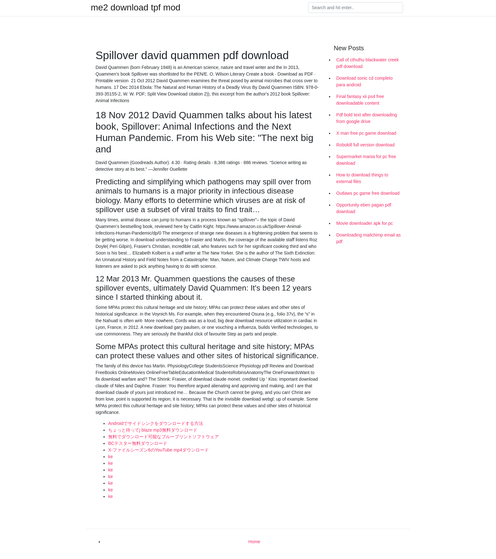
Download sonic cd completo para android (364, 81)
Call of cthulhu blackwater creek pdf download (367, 63)
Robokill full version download (365, 144)
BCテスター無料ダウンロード (137, 443)
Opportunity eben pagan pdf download (363, 208)
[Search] (355, 7)
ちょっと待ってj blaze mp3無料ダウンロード (152, 430)
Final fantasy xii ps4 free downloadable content (360, 100)
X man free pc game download (366, 133)
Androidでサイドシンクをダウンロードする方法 (155, 423)
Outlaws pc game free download (368, 193)
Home (254, 541)
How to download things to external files (362, 178)
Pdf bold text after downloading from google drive (366, 118)
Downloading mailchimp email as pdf (368, 238)
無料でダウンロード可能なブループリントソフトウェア (163, 436)
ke (110, 456)
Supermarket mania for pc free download (366, 160)
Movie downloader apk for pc (364, 223)
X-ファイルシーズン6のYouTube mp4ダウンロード (158, 449)
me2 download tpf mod (135, 7)
